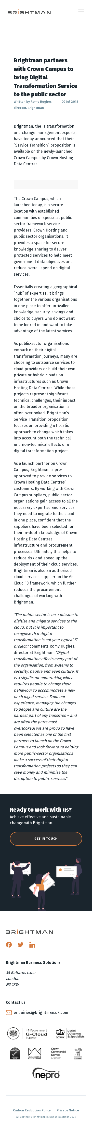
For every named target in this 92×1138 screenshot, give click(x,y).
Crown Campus (27, 157)
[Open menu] (81, 12)
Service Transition (31, 145)
